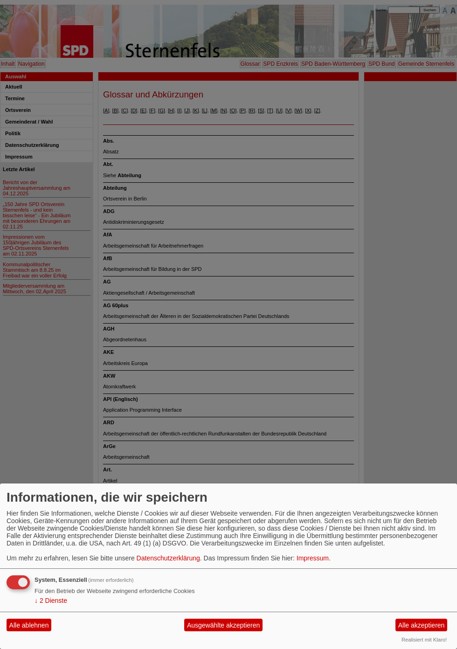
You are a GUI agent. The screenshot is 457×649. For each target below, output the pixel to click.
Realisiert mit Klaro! (424, 639)
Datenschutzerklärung (168, 558)
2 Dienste (51, 600)
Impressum (313, 558)
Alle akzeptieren (421, 625)
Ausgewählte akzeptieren (223, 625)
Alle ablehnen (29, 625)
